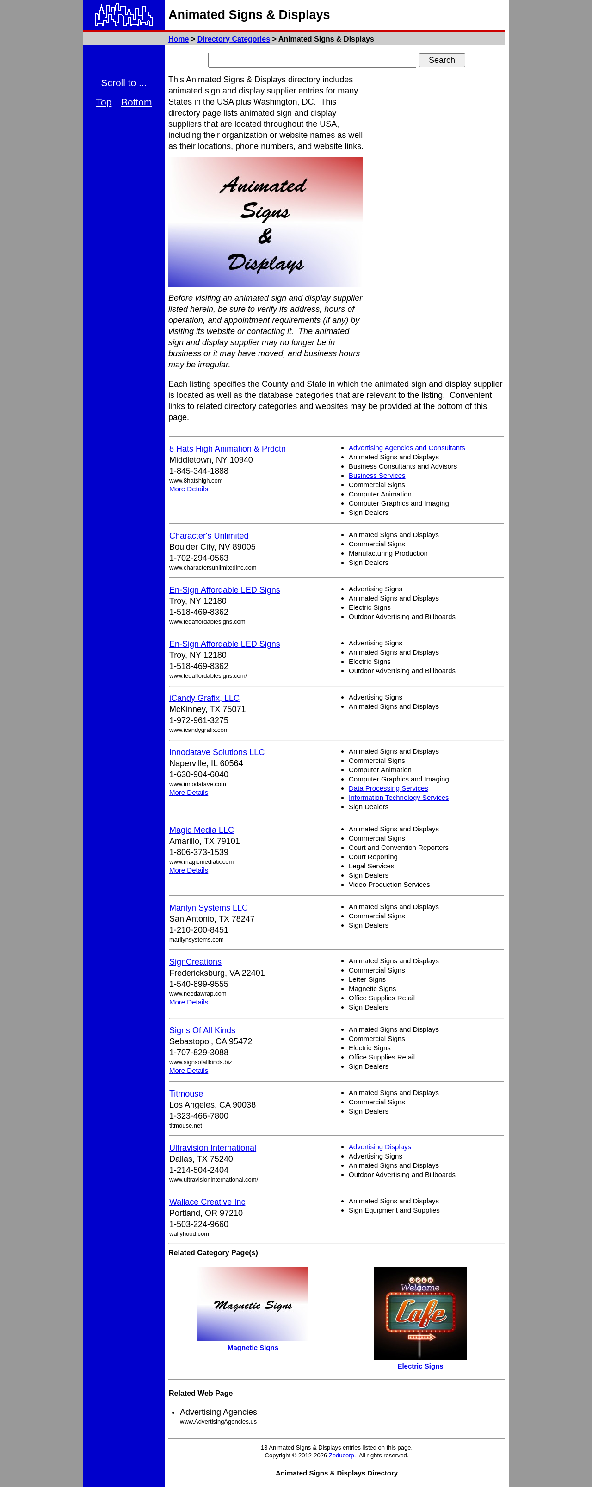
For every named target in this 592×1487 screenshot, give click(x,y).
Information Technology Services (399, 797)
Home (178, 39)
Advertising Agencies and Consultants (407, 448)
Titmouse (186, 1093)
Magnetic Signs (253, 1347)
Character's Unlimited (209, 535)
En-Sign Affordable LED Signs (224, 590)
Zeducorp (341, 1455)
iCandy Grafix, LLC (204, 698)
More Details (188, 489)
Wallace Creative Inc (207, 1202)
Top (104, 102)
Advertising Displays (380, 1147)
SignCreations (195, 962)
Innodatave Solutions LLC (217, 752)
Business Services (377, 475)
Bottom (136, 102)
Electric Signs (420, 1366)
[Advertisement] (435, 213)
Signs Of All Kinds (202, 1030)
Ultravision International (212, 1147)
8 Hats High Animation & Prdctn (227, 448)
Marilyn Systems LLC (208, 907)
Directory (233, 39)
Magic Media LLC (201, 830)
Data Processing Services (388, 788)
